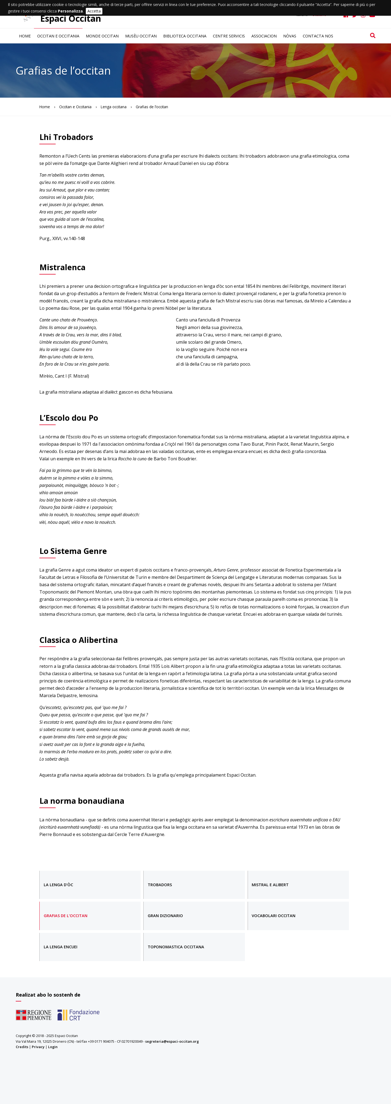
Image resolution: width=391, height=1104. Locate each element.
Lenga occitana (114, 106)
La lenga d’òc (58, 884)
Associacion (264, 36)
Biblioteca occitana (184, 36)
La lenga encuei (60, 946)
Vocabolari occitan (273, 915)
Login (53, 1046)
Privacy (38, 1046)
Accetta (94, 11)
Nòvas (289, 36)
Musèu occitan (141, 36)
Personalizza (70, 11)
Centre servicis (229, 36)
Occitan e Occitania (58, 36)
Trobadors (160, 884)
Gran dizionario (165, 915)
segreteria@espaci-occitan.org (172, 1041)
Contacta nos (318, 36)
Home (25, 36)
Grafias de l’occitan (65, 915)
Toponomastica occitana (176, 946)
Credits (22, 1046)
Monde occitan (102, 36)
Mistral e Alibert (270, 884)
